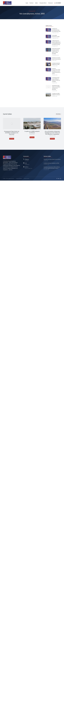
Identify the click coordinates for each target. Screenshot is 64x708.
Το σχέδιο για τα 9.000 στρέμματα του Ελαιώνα (32, 132)
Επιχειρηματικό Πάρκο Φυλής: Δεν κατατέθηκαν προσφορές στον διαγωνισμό (11, 133)
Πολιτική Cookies (26, 178)
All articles (58, 114)
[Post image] (11, 123)
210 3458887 (58, 3)
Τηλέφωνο (27, 159)
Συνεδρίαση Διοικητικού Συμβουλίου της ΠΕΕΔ (51, 163)
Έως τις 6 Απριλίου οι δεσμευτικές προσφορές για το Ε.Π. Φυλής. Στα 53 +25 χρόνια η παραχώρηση (52, 133)
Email (26, 163)
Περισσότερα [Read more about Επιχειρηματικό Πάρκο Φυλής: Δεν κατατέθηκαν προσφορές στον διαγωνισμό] (11, 138)
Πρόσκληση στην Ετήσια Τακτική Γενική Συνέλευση (52, 159)
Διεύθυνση (26, 166)
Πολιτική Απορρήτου (19, 178)
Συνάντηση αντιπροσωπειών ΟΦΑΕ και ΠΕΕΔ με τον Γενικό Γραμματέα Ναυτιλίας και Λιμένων (52, 167)
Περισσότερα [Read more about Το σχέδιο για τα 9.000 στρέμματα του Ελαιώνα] (32, 137)
